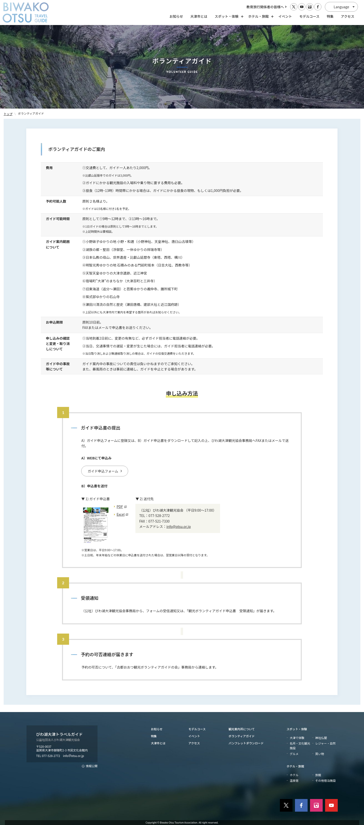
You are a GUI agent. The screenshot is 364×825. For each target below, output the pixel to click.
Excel (120, 514)
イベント (285, 16)
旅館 (318, 775)
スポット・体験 (297, 729)
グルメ (294, 754)
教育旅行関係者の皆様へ (265, 6)
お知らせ (176, 16)
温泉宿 (294, 780)
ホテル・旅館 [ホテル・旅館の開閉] (259, 16)
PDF (119, 506)
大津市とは (198, 16)
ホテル (294, 775)
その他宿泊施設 (325, 780)
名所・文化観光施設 (300, 745)
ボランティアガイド (242, 736)
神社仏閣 (321, 738)
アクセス (347, 16)
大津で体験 (297, 738)
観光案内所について (242, 729)
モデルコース (309, 16)
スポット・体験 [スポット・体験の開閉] (228, 16)
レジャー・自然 (325, 743)
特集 (330, 16)
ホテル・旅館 (295, 766)
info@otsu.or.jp (178, 526)
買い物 (319, 754)
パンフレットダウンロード (246, 743)
